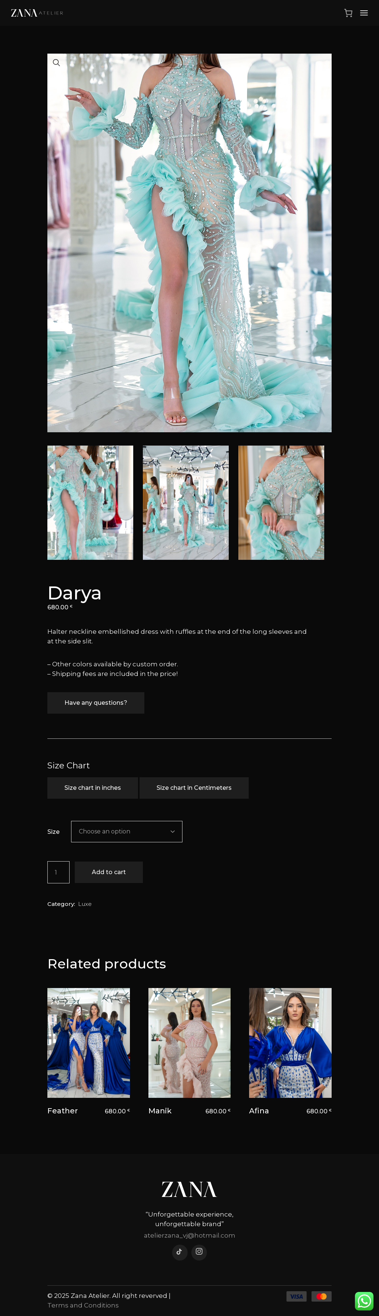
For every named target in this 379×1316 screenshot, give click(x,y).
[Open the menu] (364, 13)
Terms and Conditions (83, 1305)
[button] (56, 62)
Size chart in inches (92, 787)
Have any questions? (95, 702)
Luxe (85, 903)
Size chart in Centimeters (194, 787)
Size (53, 831)
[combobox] (126, 831)
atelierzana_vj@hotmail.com (189, 1235)
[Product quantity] (58, 872)
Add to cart (109, 872)
